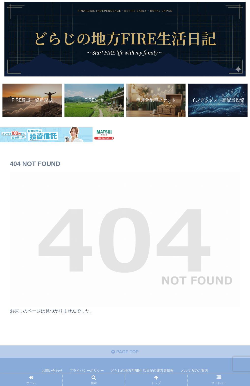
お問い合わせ (52, 371)
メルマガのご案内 (194, 371)
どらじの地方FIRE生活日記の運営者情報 (142, 371)
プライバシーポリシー (86, 371)
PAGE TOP (125, 351)
